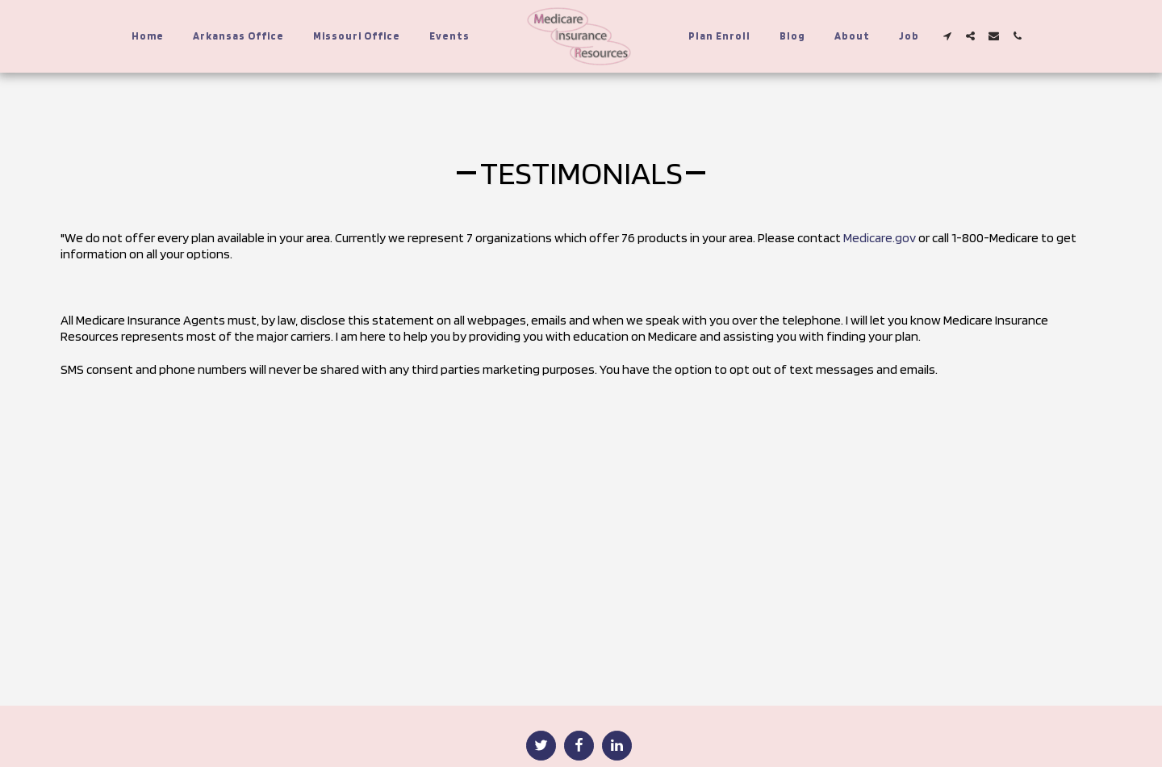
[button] (947, 36)
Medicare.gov (879, 237)
